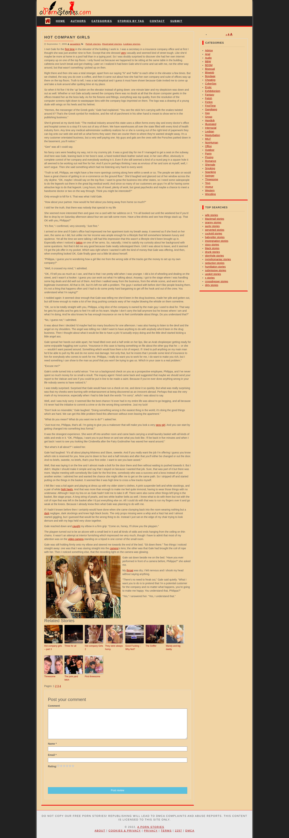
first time (70, 49)
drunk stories (212, 251)
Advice (209, 50)
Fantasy (209, 94)
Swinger (210, 175)
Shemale (210, 164)
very (123, 52)
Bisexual (210, 68)
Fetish (208, 98)
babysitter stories (215, 237)
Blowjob (209, 72)
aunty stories (212, 226)
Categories (101, 21)
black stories (212, 248)
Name (52, 743)
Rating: (52, 766)
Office (208, 146)
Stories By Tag (131, 21)
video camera (75, 539)
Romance (210, 160)
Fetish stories (93, 44)
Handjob (210, 120)
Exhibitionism (212, 91)
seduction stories (214, 263)
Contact (157, 21)
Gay (207, 113)
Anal (207, 54)
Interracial (210, 127)
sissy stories (212, 244)
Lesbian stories (131, 44)
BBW (208, 61)
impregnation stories (216, 240)
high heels (67, 489)
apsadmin (75, 44)
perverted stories (214, 229)
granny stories (213, 222)
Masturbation (212, 135)
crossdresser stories (216, 281)
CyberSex (210, 83)
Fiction (209, 102)
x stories (210, 277)
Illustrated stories (112, 44)
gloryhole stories (214, 255)
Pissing (209, 157)
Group (208, 116)
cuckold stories (213, 233)
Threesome (49, 676)
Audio (208, 57)
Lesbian (209, 131)
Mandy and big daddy (173, 648)
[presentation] (76, 777)
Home (60, 21)
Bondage (210, 76)
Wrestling (210, 194)
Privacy (151, 830)
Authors (78, 21)
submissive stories (215, 270)
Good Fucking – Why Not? (133, 648)
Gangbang (211, 109)
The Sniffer (151, 646)
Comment (54, 705)
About (100, 830)
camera (114, 548)
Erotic (208, 87)
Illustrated (210, 124)
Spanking (210, 172)
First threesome (92, 676)
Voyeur (209, 186)
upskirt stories (213, 274)
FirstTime (210, 105)
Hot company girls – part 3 (53, 648)
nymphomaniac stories (218, 259)
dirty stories (211, 285)
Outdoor (210, 149)
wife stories (211, 215)
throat (130, 570)
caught (76, 526)
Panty (208, 153)
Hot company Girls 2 (94, 648)
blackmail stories (214, 218)
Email (52, 754)
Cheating (210, 79)
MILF (208, 138)
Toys (207, 183)
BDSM (209, 65)
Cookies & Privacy (125, 830)
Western (210, 190)
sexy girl (160, 424)
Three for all (70, 646)
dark (46, 513)
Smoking (210, 168)
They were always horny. (114, 648)
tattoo (79, 242)
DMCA (189, 830)
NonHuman (211, 142)
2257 (178, 830)
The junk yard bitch (71, 678)
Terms (166, 830)
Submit (176, 21)
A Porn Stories (150, 826)
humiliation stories (215, 266)
